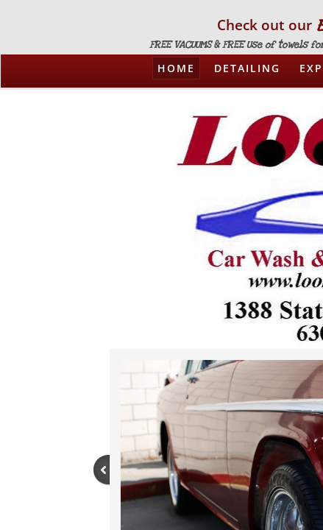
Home (176, 68)
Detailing (247, 68)
